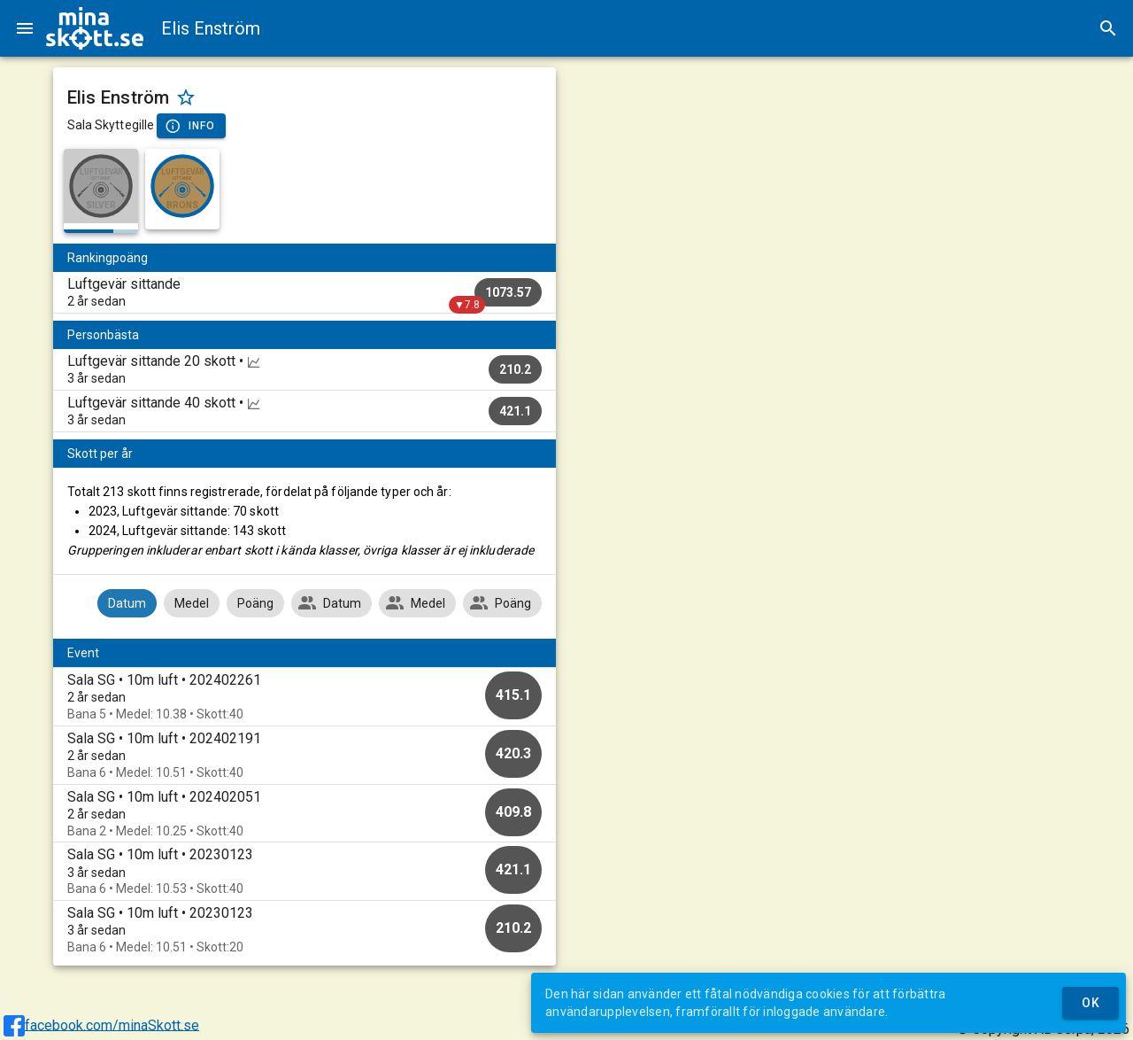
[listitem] (305, 292)
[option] (305, 697)
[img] (94, 28)
